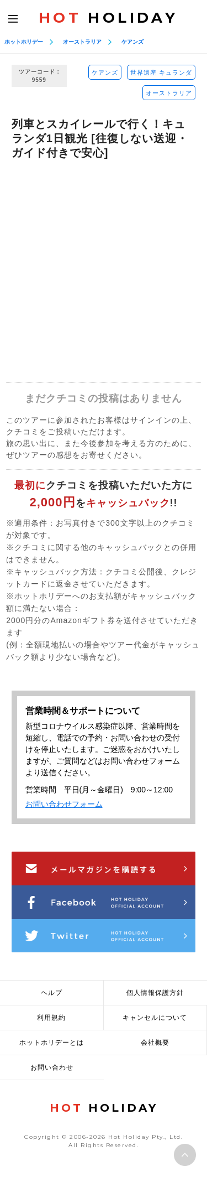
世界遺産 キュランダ (161, 72)
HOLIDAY (108, 18)
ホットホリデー (23, 42)
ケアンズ (132, 42)
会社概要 (155, 1042)
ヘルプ (51, 993)
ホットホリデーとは (51, 1042)
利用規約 (51, 1018)
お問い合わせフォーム (64, 804)
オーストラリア (82, 42)
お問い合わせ (51, 1067)
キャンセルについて (155, 1018)
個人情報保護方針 (155, 993)
